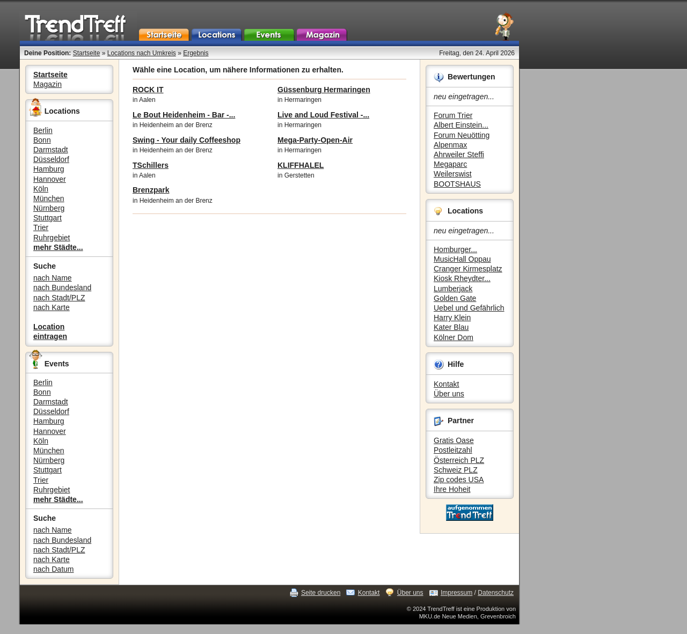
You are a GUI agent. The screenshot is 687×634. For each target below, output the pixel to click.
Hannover (49, 179)
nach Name (52, 278)
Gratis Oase (454, 440)
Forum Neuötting (461, 135)
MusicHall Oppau (462, 259)
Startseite (86, 53)
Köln (40, 189)
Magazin (47, 84)
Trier (40, 227)
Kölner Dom (453, 337)
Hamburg (48, 169)
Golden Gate (455, 298)
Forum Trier (453, 115)
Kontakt (446, 384)
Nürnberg (48, 208)
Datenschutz (496, 592)
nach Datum (53, 569)
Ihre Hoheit (452, 489)
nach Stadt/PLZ (59, 297)
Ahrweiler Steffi (459, 154)
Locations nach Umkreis (141, 53)
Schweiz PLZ (456, 470)
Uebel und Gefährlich (469, 308)
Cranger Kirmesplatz (468, 268)
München (48, 198)
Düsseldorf (51, 159)
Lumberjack (453, 288)
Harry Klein (452, 317)
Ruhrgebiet (51, 237)
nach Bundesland (62, 287)
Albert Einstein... (461, 125)
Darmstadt (50, 149)
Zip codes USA (459, 479)
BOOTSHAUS (457, 184)
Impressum (456, 592)
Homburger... (455, 249)
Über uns (449, 393)
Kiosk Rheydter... (462, 278)
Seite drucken (320, 592)
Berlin (43, 130)
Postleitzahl (453, 450)
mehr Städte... (58, 247)
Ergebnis (195, 53)
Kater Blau (451, 327)
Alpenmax (450, 145)
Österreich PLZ (459, 460)
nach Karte (51, 307)
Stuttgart (47, 217)
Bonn (42, 140)
